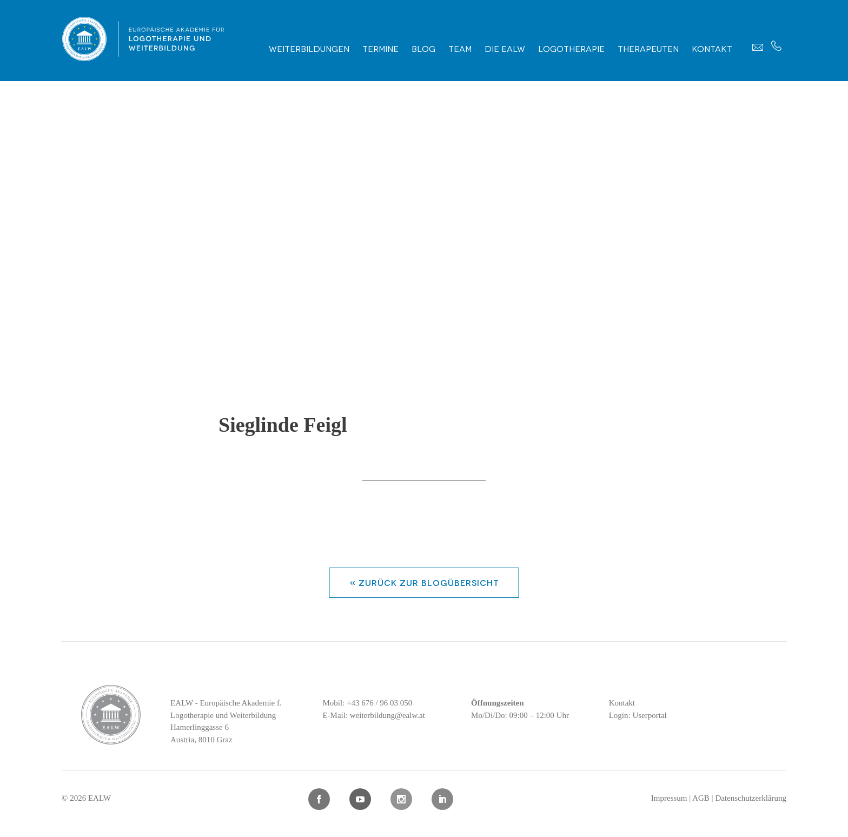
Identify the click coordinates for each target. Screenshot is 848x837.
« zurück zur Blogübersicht (424, 582)
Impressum (669, 798)
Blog (423, 48)
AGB (701, 798)
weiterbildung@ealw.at (387, 715)
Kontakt (712, 48)
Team (460, 48)
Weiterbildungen (309, 48)
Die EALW (505, 48)
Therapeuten (648, 48)
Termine (380, 48)
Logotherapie (571, 48)
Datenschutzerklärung (750, 798)
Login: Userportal (638, 715)
